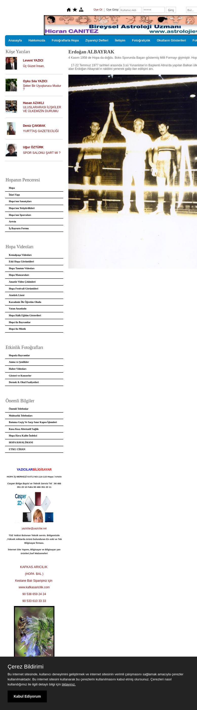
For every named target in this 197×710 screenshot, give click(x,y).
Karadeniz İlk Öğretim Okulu (25, 302)
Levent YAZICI (33, 60)
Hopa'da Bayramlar (20, 322)
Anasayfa (15, 40)
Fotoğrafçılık (141, 40)
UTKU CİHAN (17, 449)
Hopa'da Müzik (17, 328)
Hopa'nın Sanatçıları (20, 201)
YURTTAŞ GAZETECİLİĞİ (41, 131)
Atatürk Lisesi (16, 295)
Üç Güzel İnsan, (34, 66)
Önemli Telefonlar (19, 408)
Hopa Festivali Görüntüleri (23, 288)
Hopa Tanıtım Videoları (21, 268)
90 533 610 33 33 (34, 601)
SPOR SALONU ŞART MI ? (42, 153)
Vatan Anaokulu (17, 308)
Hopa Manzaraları (19, 275)
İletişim (120, 40)
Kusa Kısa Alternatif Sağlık (24, 429)
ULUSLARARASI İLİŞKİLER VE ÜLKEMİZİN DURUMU (42, 109)
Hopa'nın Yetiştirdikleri (22, 208)
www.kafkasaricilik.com (34, 587)
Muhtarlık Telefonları (20, 415)
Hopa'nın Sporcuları (20, 215)
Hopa (12, 187)
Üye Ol (98, 9)
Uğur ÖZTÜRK (33, 147)
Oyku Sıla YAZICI (35, 81)
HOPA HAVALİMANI (21, 442)
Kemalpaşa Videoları (20, 255)
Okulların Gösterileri (171, 40)
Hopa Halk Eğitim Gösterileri (25, 315)
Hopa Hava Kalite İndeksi (23, 435)
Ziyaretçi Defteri (96, 40)
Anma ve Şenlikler (19, 362)
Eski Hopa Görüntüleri (21, 261)
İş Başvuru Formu (19, 228)
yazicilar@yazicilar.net (34, 528)
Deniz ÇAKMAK (34, 126)
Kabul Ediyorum (27, 696)
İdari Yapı (14, 194)
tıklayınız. (69, 684)
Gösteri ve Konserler (20, 375)
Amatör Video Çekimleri (22, 281)
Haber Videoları (17, 368)
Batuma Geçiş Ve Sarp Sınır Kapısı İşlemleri (33, 422)
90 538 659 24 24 (34, 594)
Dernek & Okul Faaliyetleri (24, 382)
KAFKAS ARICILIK (34, 567)
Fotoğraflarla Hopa (65, 40)
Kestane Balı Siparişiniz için (34, 580)
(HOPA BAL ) (34, 574)
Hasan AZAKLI (33, 103)
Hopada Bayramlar (19, 355)
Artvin (12, 221)
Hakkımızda (36, 40)
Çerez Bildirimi (26, 666)
